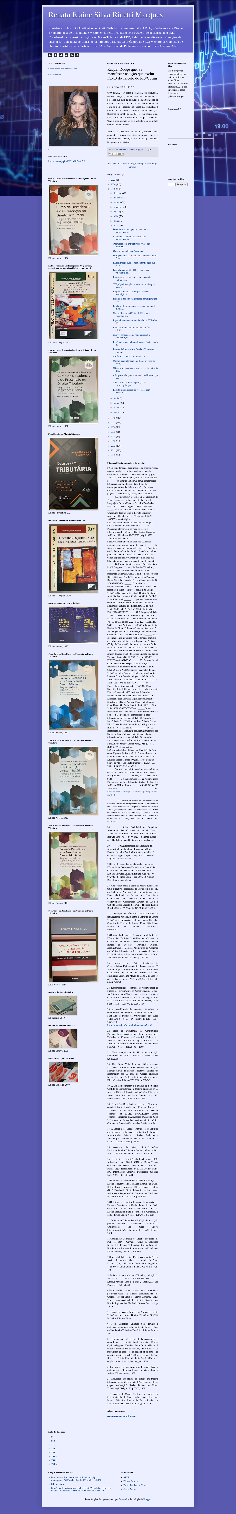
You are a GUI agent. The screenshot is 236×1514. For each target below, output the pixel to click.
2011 (113, 450)
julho (116, 216)
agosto (117, 211)
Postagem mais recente (118, 163)
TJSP (53, 1444)
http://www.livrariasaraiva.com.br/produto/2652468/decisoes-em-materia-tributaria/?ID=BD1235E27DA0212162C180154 (81, 1489)
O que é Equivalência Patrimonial (128, 251)
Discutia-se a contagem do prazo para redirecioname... (130, 230)
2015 (113, 432)
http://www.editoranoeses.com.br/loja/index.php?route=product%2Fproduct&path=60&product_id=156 (76, 1478)
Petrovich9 (124, 1499)
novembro (118, 197)
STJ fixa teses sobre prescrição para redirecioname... (129, 238)
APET (126, 1477)
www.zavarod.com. (123, 858)
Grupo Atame (129, 1489)
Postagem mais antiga (147, 163)
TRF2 (54, 1452)
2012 (113, 446)
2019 (113, 189)
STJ (53, 1441)
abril (116, 398)
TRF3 (54, 1456)
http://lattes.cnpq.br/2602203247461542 (66, 161)
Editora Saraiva (130, 1481)
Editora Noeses (58, 1484)
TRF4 (54, 1460)
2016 (113, 427)
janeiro (117, 412)
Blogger (147, 1499)
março (117, 403)
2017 (113, 422)
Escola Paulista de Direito (135, 1485)
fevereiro (118, 407)
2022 (113, 180)
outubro (117, 202)
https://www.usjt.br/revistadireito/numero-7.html (129, 1025)
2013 (113, 441)
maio (116, 225)
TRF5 (54, 1464)
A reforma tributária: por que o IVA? (130, 356)
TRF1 (54, 1448)
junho (116, 221)
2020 (113, 184)
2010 (113, 455)
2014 (113, 436)
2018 (113, 418)
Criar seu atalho (54, 75)
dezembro (118, 193)
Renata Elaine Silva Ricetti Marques (105, 14)
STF (53, 1437)
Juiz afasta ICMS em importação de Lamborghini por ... (129, 384)
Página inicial (132, 165)
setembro (118, 207)
